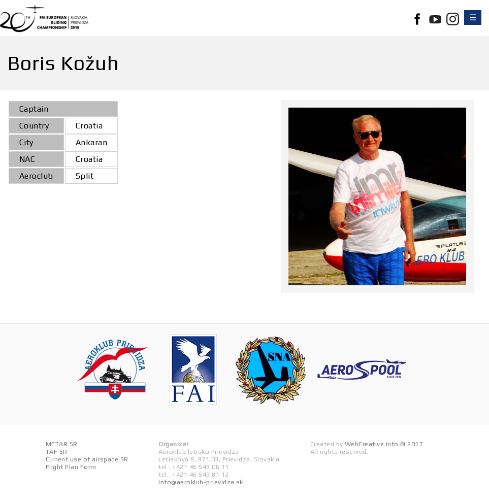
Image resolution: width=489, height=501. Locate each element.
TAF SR (57, 451)
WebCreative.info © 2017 (383, 444)
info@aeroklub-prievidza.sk (200, 482)
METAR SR (62, 444)
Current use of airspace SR (87, 459)
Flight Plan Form (71, 467)
